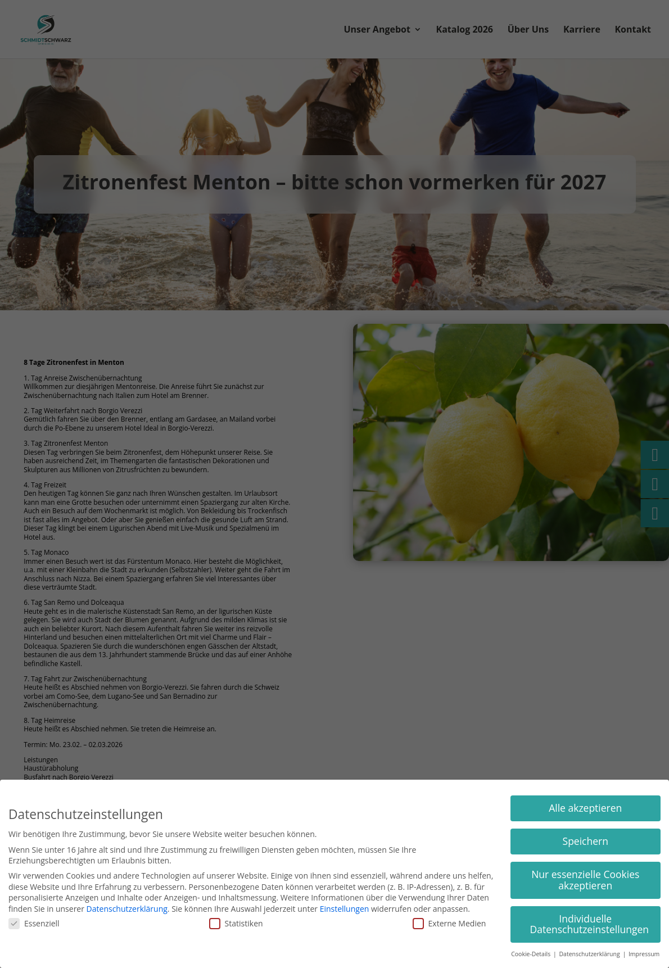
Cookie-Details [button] (531, 954)
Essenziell (34, 923)
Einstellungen (344, 908)
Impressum (644, 954)
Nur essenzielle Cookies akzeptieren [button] (585, 879)
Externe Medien (449, 923)
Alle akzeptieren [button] (585, 808)
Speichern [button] (585, 841)
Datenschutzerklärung (127, 908)
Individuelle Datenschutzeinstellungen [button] (589, 924)
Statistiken (236, 923)
